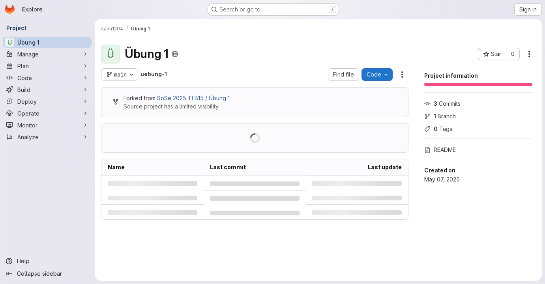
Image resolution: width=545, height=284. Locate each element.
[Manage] (47, 54)
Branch (440, 116)
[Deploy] (47, 101)
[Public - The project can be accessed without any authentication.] (175, 54)
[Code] (47, 77)
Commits (442, 103)
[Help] (47, 261)
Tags (438, 128)
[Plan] (47, 65)
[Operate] (47, 113)
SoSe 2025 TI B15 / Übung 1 (193, 98)
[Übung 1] (47, 42)
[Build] (47, 89)
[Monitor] (47, 125)
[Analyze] (47, 136)
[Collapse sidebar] (47, 273)
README (440, 149)
